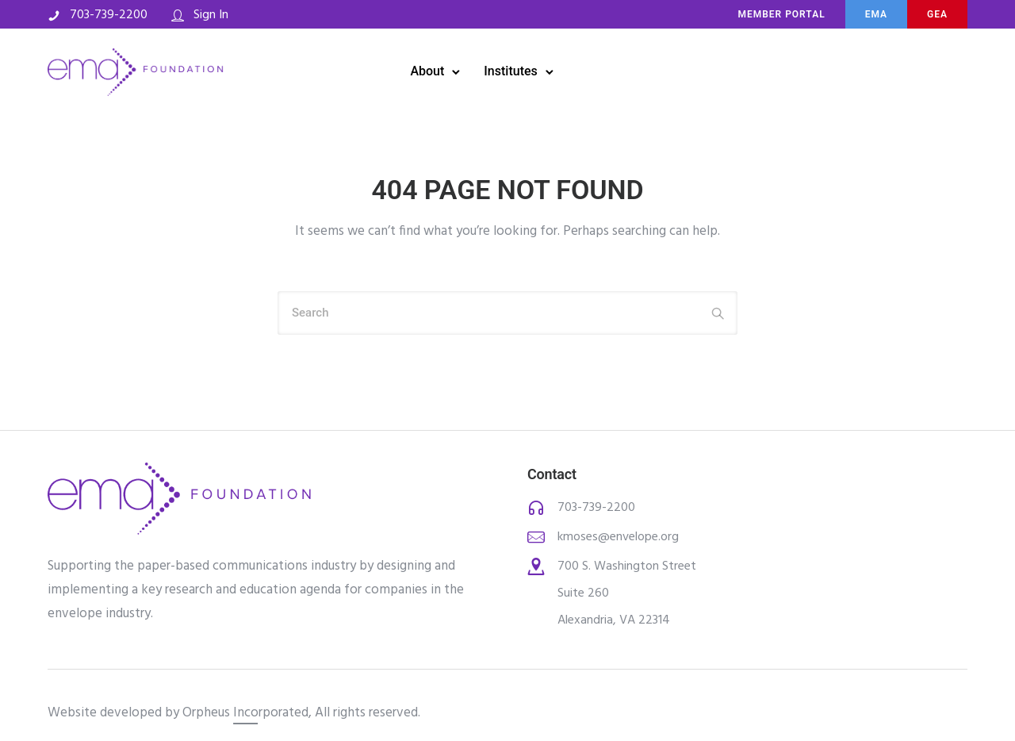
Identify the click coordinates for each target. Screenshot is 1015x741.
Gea (937, 14)
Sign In (210, 15)
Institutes (510, 71)
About (427, 71)
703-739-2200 (108, 15)
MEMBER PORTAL (781, 14)
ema (876, 14)
